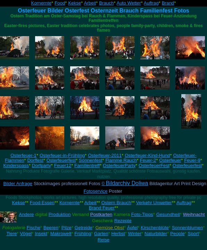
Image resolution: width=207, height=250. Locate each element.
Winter (135, 233)
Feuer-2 (148, 160)
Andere (26, 214)
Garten (101, 233)
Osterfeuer (170, 160)
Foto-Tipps (142, 214)
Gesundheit (168, 214)
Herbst (118, 233)
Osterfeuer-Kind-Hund (147, 155)
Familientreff (87, 165)
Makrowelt (61, 233)
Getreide (83, 227)
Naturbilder (155, 233)
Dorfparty (41, 165)
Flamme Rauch (120, 160)
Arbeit (90, 3)
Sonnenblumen (187, 227)
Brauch (106, 3)
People (177, 233)
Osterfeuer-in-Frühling (62, 155)
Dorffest (35, 160)
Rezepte (123, 220)
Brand (168, 3)
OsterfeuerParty (119, 165)
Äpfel (132, 227)
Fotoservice (96, 191)
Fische (33, 227)
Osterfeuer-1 (23, 155)
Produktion (60, 214)
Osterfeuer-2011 (105, 155)
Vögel (26, 233)
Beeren (50, 227)
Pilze (66, 227)
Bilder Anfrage (17, 183)
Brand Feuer (102, 207)
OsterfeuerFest (154, 165)
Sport (193, 233)
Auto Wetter (129, 3)
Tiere (11, 233)
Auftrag (151, 3)
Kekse (74, 3)
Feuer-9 (192, 160)
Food (60, 3)
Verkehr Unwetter (154, 202)
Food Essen (42, 202)
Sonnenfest (90, 160)
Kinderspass (16, 165)
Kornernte (41, 3)
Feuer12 (63, 165)
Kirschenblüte (155, 227)
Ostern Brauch (116, 202)
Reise (103, 239)
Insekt (41, 233)
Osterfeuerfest (61, 160)
